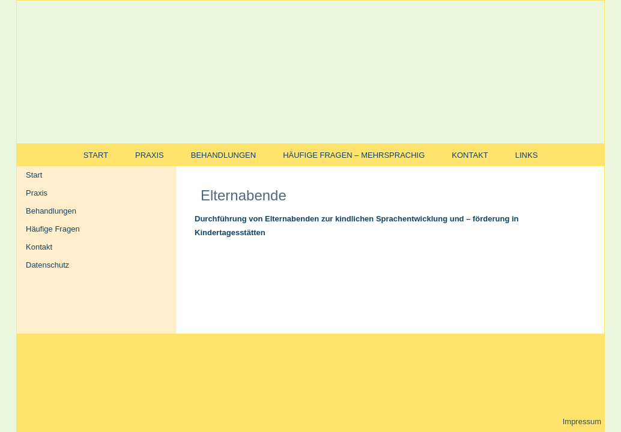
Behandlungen (223, 155)
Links (526, 155)
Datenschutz (47, 264)
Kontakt (470, 155)
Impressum (582, 421)
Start (95, 155)
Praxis (149, 155)
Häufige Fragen (53, 228)
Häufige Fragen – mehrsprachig (354, 155)
